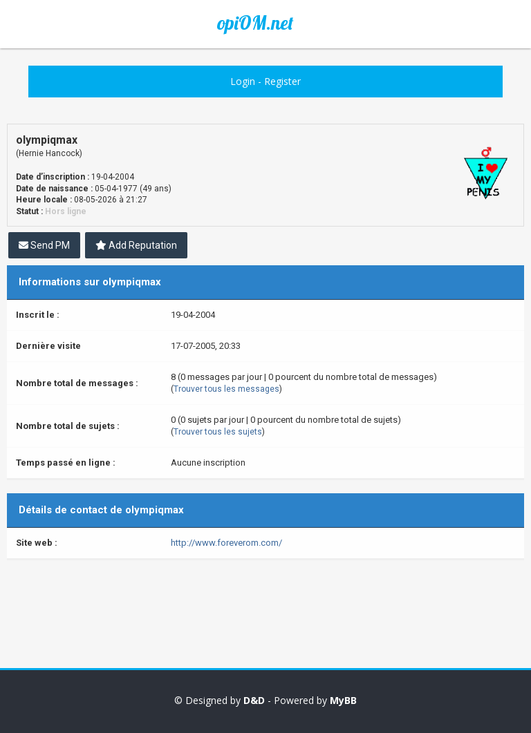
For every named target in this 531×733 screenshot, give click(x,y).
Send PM (44, 245)
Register (282, 81)
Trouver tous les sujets (218, 432)
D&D (254, 700)
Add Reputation (136, 245)
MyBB (343, 700)
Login (242, 81)
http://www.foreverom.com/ (226, 542)
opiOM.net (255, 23)
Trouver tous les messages (226, 389)
